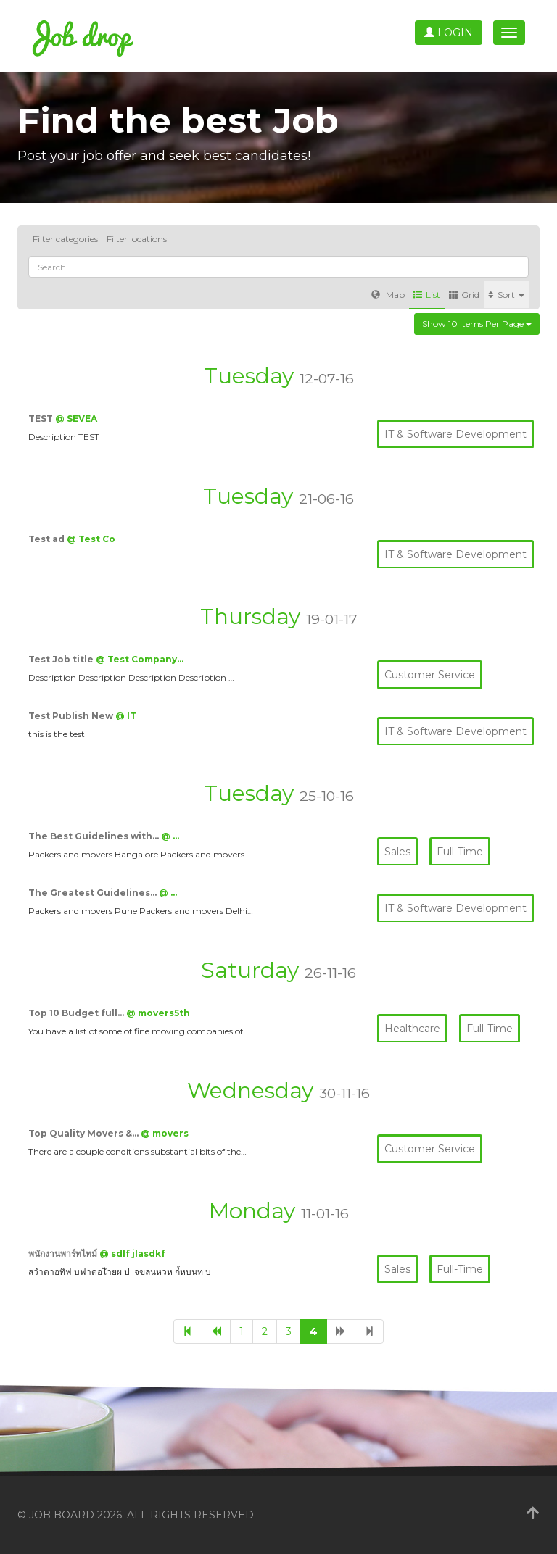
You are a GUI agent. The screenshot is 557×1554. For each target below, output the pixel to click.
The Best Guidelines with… (94, 836)
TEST (41, 418)
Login (448, 32)
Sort (506, 294)
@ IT (125, 715)
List (426, 294)
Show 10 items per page (477, 323)
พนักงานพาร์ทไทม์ (63, 1253)
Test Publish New (71, 715)
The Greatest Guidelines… (93, 892)
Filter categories (65, 238)
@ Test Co (91, 538)
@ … (170, 836)
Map (388, 294)
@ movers (165, 1133)
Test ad (47, 538)
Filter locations (137, 238)
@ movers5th (158, 1012)
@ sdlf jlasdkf (132, 1253)
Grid (464, 294)
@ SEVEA (76, 418)
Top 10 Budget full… (77, 1012)
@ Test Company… (139, 659)
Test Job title (62, 659)
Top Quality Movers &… (84, 1133)
